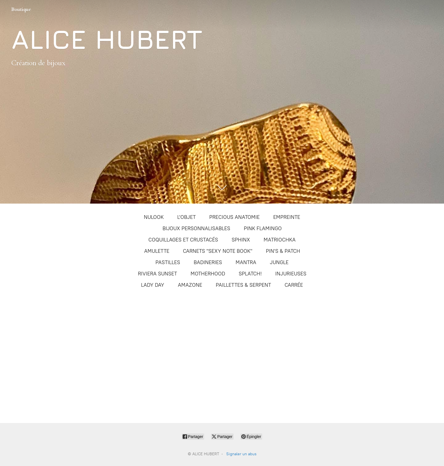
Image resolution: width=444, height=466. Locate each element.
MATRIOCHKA (280, 240)
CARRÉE (294, 285)
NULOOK (154, 217)
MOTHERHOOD (208, 274)
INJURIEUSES (290, 274)
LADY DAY (152, 285)
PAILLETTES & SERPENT (243, 285)
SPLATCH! (250, 274)
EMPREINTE (286, 217)
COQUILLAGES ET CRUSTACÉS (183, 240)
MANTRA (246, 262)
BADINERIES (208, 262)
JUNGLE (279, 262)
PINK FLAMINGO (263, 228)
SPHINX (241, 240)
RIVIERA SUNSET (157, 274)
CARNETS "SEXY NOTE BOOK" (217, 251)
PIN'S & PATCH (283, 251)
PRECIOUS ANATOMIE (234, 217)
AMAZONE (190, 285)
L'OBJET (186, 217)
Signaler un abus (241, 454)
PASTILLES (167, 262)
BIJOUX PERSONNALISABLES (196, 228)
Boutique (21, 10)
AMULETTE (156, 251)
